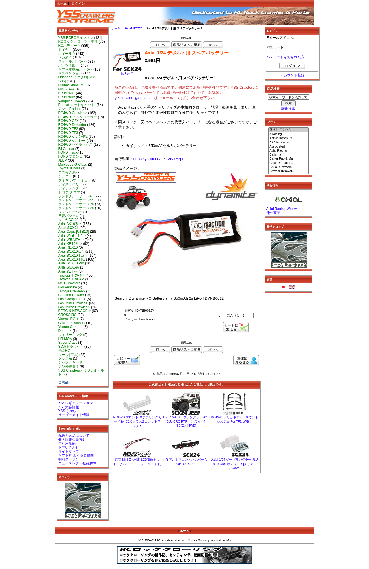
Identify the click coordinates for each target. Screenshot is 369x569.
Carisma (288, 155)
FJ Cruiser (66, 149)
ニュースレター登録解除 (77, 463)
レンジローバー (70, 212)
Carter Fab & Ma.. (288, 159)
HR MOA (65, 339)
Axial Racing (288, 151)
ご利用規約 (67, 443)
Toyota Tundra (69, 168)
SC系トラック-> (71, 347)
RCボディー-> (69, 46)
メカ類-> (65, 57)
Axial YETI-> (68, 271)
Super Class (67, 343)
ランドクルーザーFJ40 (76, 196)
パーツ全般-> (68, 65)
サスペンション (70, 73)
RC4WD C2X (68, 121)
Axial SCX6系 (68, 267)
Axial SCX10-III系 (71, 260)
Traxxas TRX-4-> (71, 275)
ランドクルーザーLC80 (76, 208)
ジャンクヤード (70, 362)
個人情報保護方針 (72, 440)
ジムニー (65, 176)
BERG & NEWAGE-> (74, 311)
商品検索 (273, 88)
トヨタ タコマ (69, 192)
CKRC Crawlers (288, 167)
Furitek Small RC (71, 85)
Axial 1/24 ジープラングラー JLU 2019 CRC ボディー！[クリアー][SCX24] (234, 464)
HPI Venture (67, 287)
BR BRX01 (66, 93)
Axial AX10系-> (70, 224)
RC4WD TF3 (68, 133)
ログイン (78, 3)
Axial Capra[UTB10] (73, 232)
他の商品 (273, 213)
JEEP (62, 160)
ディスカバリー (70, 184)
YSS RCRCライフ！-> (75, 38)
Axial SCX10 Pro (71, 263)
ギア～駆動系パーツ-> (75, 69)
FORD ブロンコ (70, 156)
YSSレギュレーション (75, 403)
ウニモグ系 (67, 172)
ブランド (273, 122)
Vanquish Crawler (72, 101)
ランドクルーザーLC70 (76, 204)
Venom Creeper (70, 327)
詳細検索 (288, 109)
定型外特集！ (68, 366)
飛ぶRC (64, 351)
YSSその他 (67, 411)
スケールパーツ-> (72, 61)
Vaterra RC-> (68, 319)
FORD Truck (68, 152)
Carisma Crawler (71, 295)
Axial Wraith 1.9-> (72, 236)
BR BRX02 (66, 97)
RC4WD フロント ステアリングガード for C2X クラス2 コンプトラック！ (137, 421)
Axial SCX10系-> (71, 251)
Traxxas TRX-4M (71, 279)
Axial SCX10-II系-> (73, 256)
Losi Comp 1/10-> (72, 299)
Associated (288, 147)
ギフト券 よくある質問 (76, 455)
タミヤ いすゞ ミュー (74, 180)
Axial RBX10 (68, 247)
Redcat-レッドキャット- (77, 105)
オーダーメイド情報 (73, 415)
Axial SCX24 (133, 28)
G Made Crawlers (71, 323)
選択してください (288, 130)
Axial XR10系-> (70, 244)
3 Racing (288, 134)
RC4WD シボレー (72, 141)
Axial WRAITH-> (71, 240)
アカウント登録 (292, 75)
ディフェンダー (70, 188)
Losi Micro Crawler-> (74, 307)
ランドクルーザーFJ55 (76, 200)
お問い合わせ (68, 447)
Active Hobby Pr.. (288, 138)
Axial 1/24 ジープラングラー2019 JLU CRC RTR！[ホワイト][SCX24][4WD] (186, 421)
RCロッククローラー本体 (78, 41)
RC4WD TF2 (68, 129)
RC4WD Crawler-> (72, 113)
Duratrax (64, 331)
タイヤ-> (65, 50)
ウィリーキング (70, 335)
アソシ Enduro (69, 109)
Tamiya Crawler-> (71, 291)
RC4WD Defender (72, 125)
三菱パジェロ (68, 216)
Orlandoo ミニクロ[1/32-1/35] (77, 79)
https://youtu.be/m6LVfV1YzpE (159, 159)
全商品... (64, 382)
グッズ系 (65, 358)
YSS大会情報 (68, 407)
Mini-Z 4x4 (66, 89)
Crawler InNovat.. (288, 171)
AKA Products (288, 143)
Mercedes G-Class (72, 164)
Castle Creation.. (288, 163)
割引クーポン (68, 459)
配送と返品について (73, 436)
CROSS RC (67, 315)
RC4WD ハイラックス (75, 145)
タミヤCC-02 (68, 220)
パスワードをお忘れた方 (285, 57)
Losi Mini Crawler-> (73, 303)
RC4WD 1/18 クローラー (77, 117)
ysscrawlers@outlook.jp (134, 98)
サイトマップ (68, 451)
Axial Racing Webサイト (285, 209)
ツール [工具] (68, 355)
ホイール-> (66, 54)
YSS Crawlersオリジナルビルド (81, 372)
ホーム (62, 3)
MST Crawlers (69, 283)
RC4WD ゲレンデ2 (73, 137)
